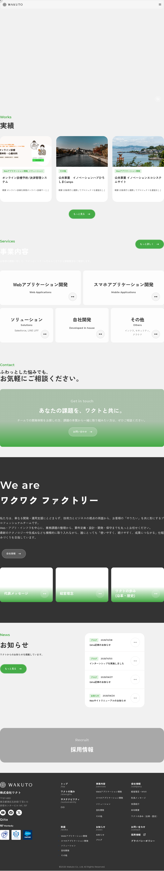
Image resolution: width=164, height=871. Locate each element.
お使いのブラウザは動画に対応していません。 (82, 52)
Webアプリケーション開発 (74, 836)
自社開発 (65, 850)
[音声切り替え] (158, 99)
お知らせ (100, 835)
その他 (64, 855)
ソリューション (68, 845)
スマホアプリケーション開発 (74, 841)
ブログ (99, 840)
